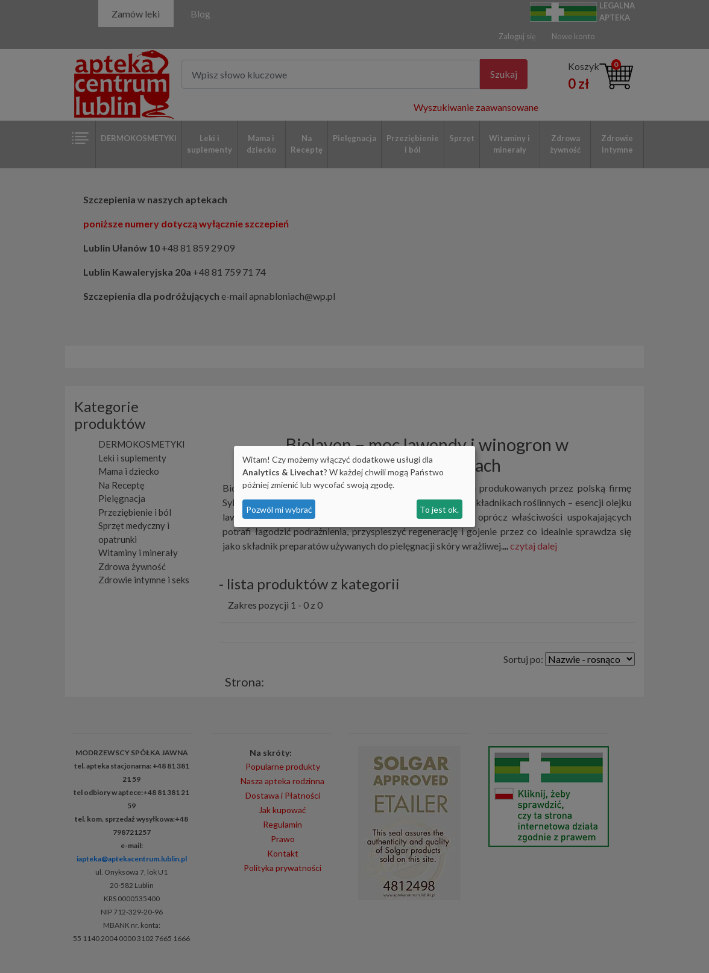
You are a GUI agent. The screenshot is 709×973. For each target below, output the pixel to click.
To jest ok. (439, 509)
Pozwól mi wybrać (279, 509)
